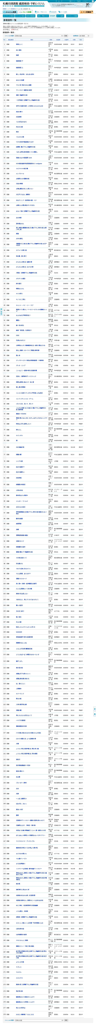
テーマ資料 (60, 16)
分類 (74, 39)
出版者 (58, 39)
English (79, 1)
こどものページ (86, 1)
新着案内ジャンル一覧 (16, 9)
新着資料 (52, 16)
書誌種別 (11, 39)
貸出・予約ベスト (43, 16)
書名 (32, 39)
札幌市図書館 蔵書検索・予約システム (22, 4)
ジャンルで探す (20, 16)
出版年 (67, 39)
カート (87, 5)
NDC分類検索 (31, 16)
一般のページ (72, 1)
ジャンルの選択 (9, 36)
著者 (51, 39)
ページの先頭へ (94, 709)
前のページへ (1, 311)
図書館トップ (6, 9)
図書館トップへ (94, 714)
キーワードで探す (8, 16)
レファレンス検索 (72, 16)
